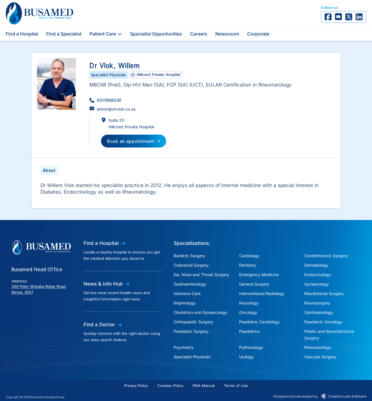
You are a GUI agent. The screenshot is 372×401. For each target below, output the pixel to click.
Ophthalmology (318, 312)
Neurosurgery (317, 302)
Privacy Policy (136, 385)
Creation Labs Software (347, 396)
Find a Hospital (22, 34)
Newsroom (227, 34)
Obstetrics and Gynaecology (200, 312)
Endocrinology (317, 274)
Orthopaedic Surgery (193, 321)
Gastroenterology (190, 284)
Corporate (258, 34)
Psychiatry (183, 347)
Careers (198, 34)
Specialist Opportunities (156, 34)
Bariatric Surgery (189, 255)
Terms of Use (236, 385)
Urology (246, 356)
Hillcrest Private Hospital (158, 74)
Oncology (248, 312)
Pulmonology (251, 347)
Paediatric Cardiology (259, 321)
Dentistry (247, 265)
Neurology (249, 302)
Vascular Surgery (320, 356)
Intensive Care (187, 293)
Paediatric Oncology (323, 321)
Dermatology (316, 265)
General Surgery (254, 284)
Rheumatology (317, 347)
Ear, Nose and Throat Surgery (201, 274)
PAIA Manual (204, 385)
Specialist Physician (192, 356)
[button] (105, 100)
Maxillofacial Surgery (324, 293)
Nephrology (185, 302)
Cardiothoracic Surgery (326, 255)
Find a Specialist (64, 34)
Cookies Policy (170, 385)
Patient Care (106, 34)
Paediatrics (249, 331)
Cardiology (249, 255)
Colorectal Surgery (191, 265)
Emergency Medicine (259, 274)
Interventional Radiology (261, 293)
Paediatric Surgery (191, 331)
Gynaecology (316, 284)
